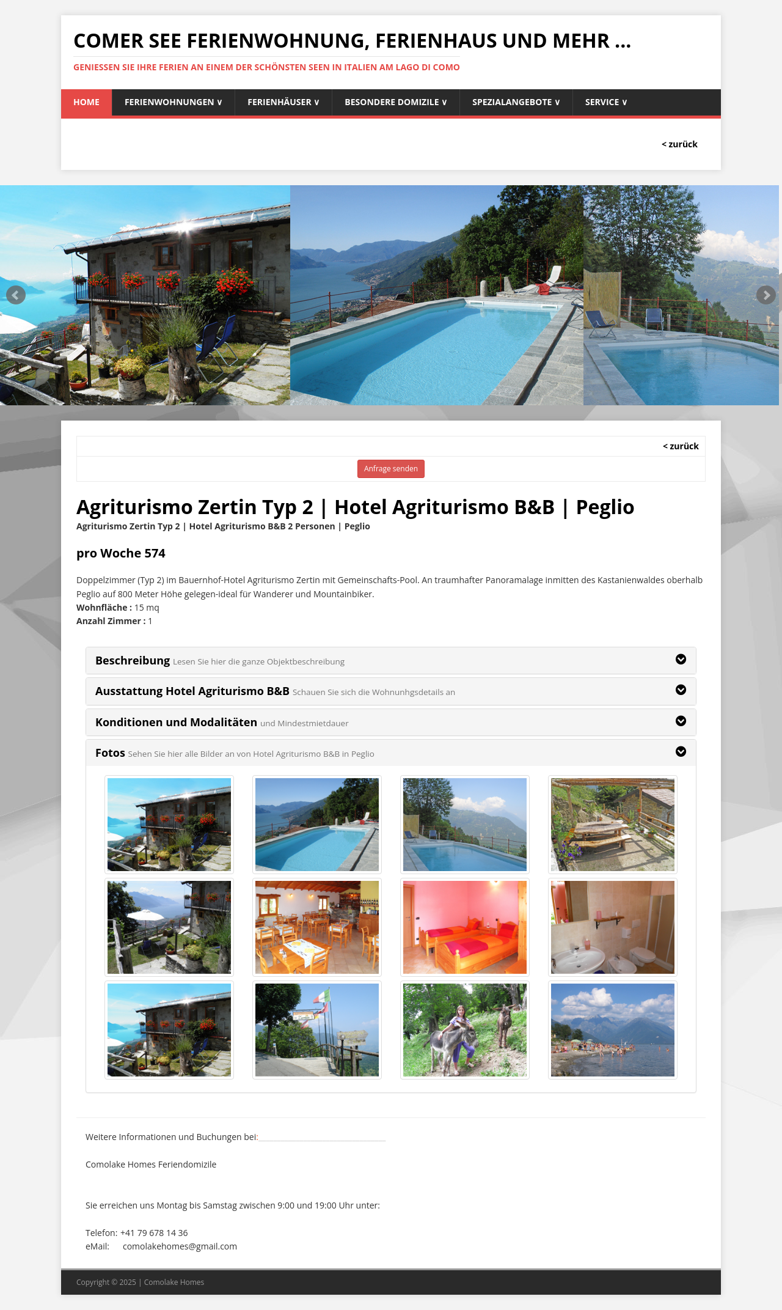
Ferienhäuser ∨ (283, 102)
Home (86, 102)
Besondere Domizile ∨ (396, 102)
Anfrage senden (391, 468)
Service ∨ (606, 102)
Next (766, 295)
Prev (16, 295)
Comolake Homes (174, 1282)
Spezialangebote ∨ (516, 102)
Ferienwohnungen (173, 102)
